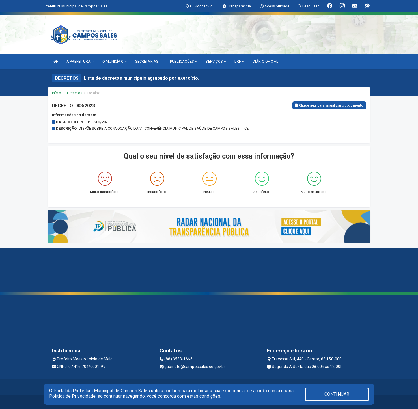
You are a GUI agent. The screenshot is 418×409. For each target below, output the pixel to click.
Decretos (74, 93)
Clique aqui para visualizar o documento (329, 105)
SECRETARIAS (148, 61)
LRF (239, 61)
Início (56, 93)
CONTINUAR (336, 394)
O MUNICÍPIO (114, 61)
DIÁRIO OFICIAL (265, 61)
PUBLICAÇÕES (183, 61)
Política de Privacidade (72, 396)
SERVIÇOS (216, 61)
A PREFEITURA (80, 61)
